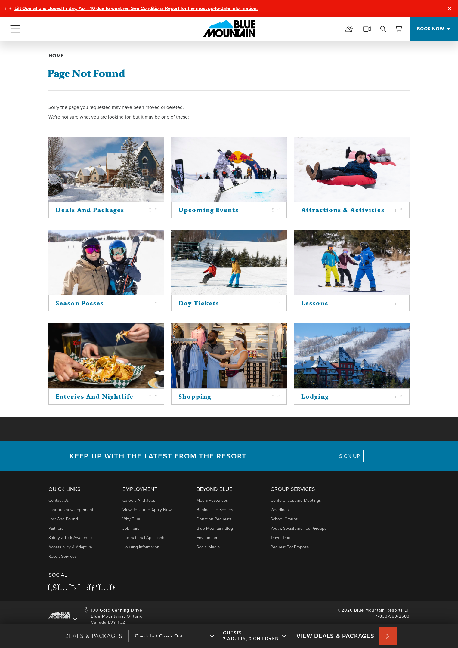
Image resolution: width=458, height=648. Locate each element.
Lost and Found (63, 519)
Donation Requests (214, 519)
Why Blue (131, 519)
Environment (208, 538)
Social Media (208, 547)
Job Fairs (130, 528)
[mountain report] (349, 28)
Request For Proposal (290, 547)
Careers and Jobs (138, 500)
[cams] (367, 28)
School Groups (284, 519)
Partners (55, 528)
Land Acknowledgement (70, 510)
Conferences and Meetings (296, 500)
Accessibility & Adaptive (70, 547)
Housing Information (140, 547)
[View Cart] (398, 28)
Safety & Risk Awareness (70, 538)
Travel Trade (282, 538)
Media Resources (212, 500)
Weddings (280, 510)
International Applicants (143, 538)
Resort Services (62, 556)
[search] (383, 28)
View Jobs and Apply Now (147, 510)
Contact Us (58, 500)
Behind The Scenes (215, 510)
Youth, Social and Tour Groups (298, 528)
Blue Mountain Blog (215, 528)
